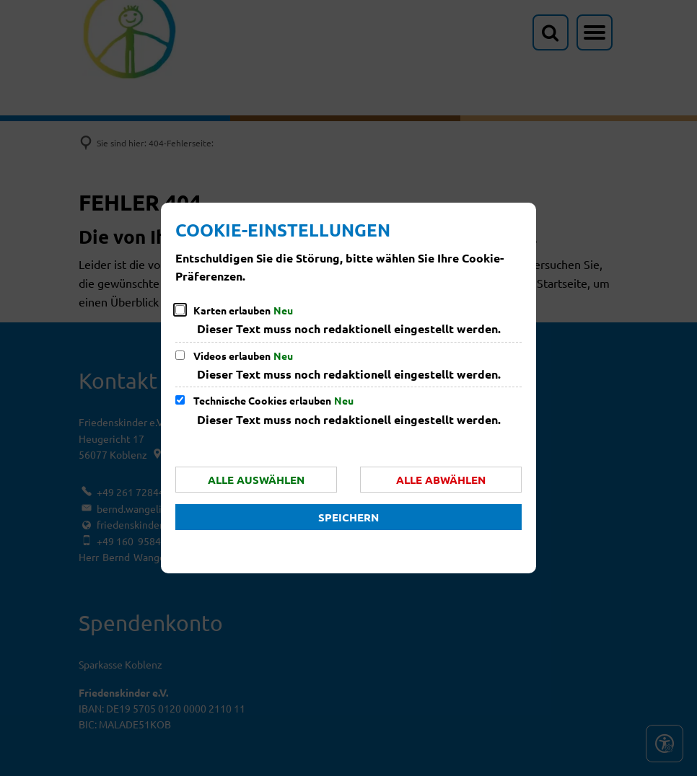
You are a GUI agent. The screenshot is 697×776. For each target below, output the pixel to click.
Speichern (348, 517)
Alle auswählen (256, 479)
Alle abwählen (441, 479)
